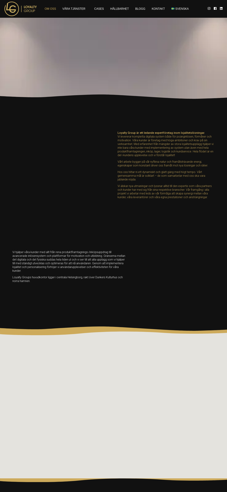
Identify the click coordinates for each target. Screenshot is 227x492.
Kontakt (158, 8)
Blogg (140, 8)
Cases (99, 8)
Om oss (50, 8)
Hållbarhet (119, 8)
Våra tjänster (73, 8)
